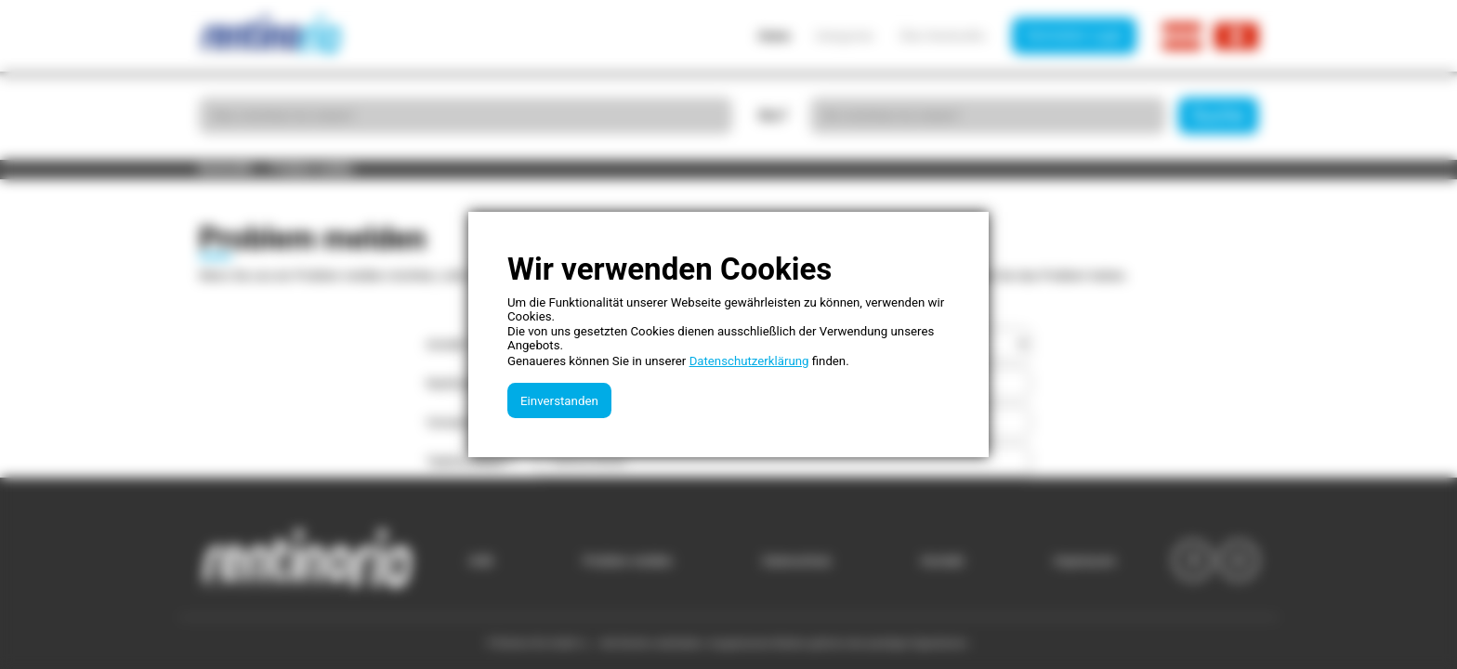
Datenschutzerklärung (749, 361)
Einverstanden (559, 401)
